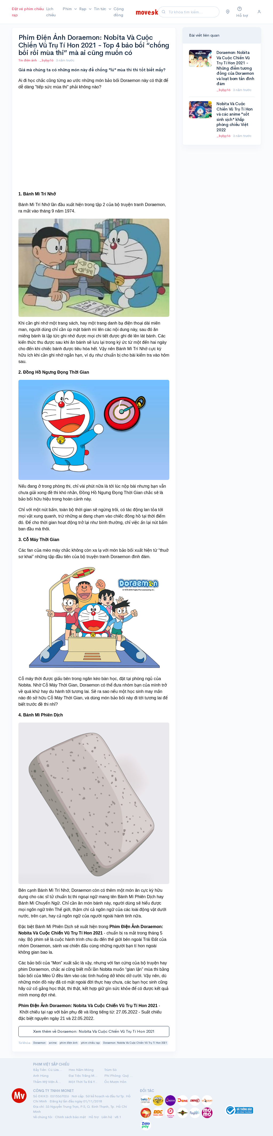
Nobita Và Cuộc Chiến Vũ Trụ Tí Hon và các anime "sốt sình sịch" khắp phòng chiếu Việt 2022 (234, 116)
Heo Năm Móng (81, 1069)
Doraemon (39, 1042)
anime (53, 1042)
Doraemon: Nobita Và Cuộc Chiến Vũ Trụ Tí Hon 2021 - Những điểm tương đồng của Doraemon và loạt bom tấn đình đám (235, 68)
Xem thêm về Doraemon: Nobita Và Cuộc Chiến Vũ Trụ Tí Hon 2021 (94, 1031)
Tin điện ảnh (27, 60)
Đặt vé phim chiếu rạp (28, 11)
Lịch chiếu (51, 11)
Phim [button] (68, 8)
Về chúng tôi (42, 1117)
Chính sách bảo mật (70, 1117)
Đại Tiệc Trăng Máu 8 (83, 1075)
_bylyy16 (46, 60)
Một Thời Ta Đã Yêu (83, 1081)
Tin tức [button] (100, 8)
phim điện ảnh (69, 1042)
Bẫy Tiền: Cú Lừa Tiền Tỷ (47, 1069)
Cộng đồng (119, 11)
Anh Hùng (41, 1075)
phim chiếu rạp (90, 1042)
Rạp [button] (83, 8)
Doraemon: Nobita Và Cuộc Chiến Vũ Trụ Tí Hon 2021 (135, 1042)
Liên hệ (106, 1117)
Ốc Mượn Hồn (115, 1081)
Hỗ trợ (94, 1117)
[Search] (193, 11)
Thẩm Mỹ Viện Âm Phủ (47, 1081)
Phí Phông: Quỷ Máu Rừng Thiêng (118, 1075)
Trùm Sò (110, 1069)
